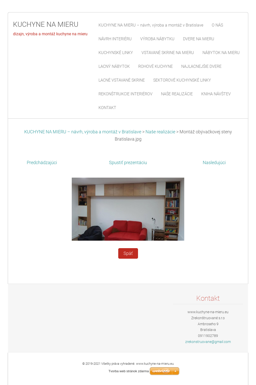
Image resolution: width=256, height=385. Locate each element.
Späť (128, 253)
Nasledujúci (214, 162)
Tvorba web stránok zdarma (128, 371)
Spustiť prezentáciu (128, 162)
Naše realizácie (160, 131)
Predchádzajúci (42, 162)
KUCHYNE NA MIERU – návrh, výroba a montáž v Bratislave (82, 131)
